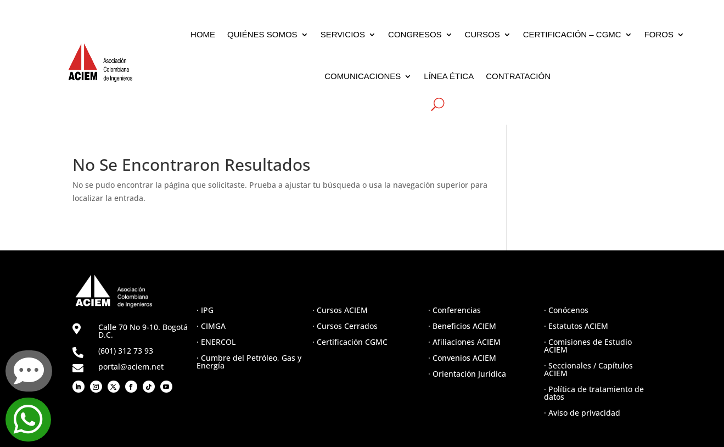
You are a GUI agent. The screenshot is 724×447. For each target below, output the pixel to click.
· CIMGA (211, 326)
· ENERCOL (216, 342)
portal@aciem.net (131, 366)
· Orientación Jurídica (467, 373)
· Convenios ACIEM (462, 358)
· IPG (205, 310)
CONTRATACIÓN (518, 76)
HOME (202, 34)
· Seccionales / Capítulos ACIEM (588, 369)
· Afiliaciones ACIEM (464, 342)
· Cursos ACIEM (340, 310)
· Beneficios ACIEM (462, 326)
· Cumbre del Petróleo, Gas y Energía (249, 362)
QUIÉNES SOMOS (262, 34)
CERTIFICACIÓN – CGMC (572, 34)
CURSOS (482, 34)
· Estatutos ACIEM (576, 326)
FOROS (659, 34)
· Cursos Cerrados (345, 326)
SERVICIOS (343, 34)
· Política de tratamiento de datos (594, 393)
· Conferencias (454, 310)
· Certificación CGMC (350, 342)
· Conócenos (566, 310)
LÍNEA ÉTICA (449, 76)
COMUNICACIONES (362, 76)
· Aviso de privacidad (582, 412)
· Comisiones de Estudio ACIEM (588, 346)
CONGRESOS (415, 34)
